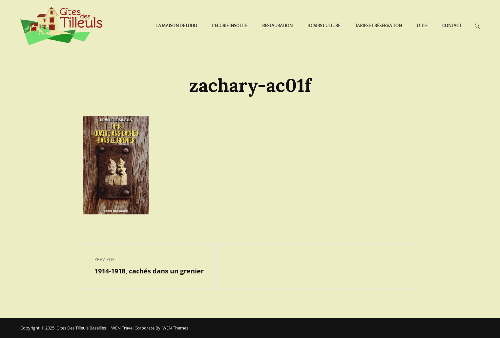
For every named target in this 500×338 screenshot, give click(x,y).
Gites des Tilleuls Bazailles (81, 328)
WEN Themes (175, 328)
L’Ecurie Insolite (229, 25)
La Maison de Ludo (176, 25)
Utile (422, 25)
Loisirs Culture (323, 25)
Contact (451, 25)
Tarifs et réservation (378, 25)
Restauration (277, 25)
